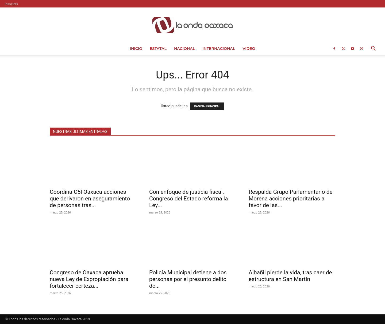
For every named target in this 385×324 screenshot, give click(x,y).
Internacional (218, 48)
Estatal (158, 48)
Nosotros (11, 4)
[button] (373, 49)
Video (248, 48)
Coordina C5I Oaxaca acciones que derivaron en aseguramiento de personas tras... (90, 198)
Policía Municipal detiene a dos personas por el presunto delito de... (188, 279)
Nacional (184, 48)
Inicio (136, 48)
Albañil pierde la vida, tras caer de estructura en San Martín (290, 275)
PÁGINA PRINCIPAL (207, 106)
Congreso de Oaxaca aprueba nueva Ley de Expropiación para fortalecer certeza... (89, 279)
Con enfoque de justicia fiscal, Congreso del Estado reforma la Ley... (188, 198)
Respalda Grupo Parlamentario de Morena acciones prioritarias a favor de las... (291, 198)
